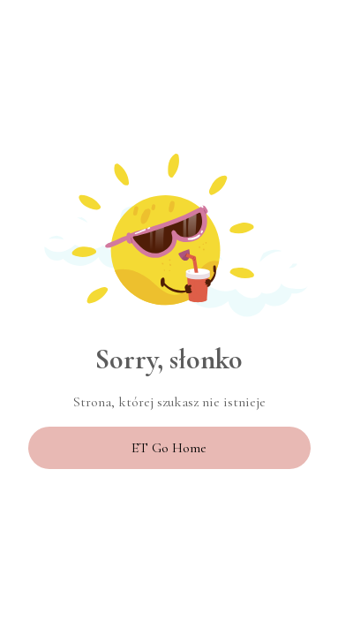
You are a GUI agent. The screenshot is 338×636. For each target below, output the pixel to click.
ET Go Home (169, 448)
